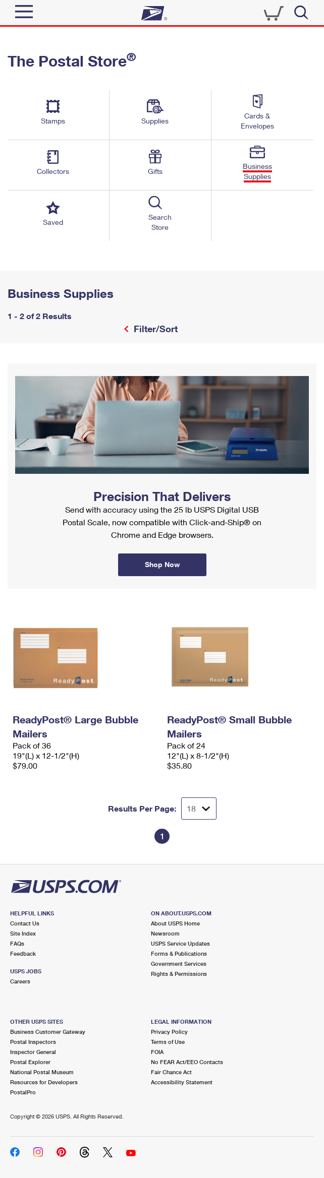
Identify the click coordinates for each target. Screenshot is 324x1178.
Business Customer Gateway (47, 1031)
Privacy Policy (169, 1031)
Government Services (178, 963)
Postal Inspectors (33, 1041)
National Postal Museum (42, 1072)
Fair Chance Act (171, 1072)
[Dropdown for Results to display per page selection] (199, 808)
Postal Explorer (30, 1062)
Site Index (23, 933)
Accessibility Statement (181, 1082)
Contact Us (24, 923)
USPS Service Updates (180, 943)
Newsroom (165, 933)
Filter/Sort (154, 328)
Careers (20, 981)
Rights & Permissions (179, 973)
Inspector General (33, 1051)
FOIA (157, 1051)
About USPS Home (175, 923)
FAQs (17, 943)
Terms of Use (168, 1041)
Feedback (23, 953)
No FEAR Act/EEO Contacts (187, 1062)
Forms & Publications (179, 953)
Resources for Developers (44, 1082)
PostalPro (23, 1092)
